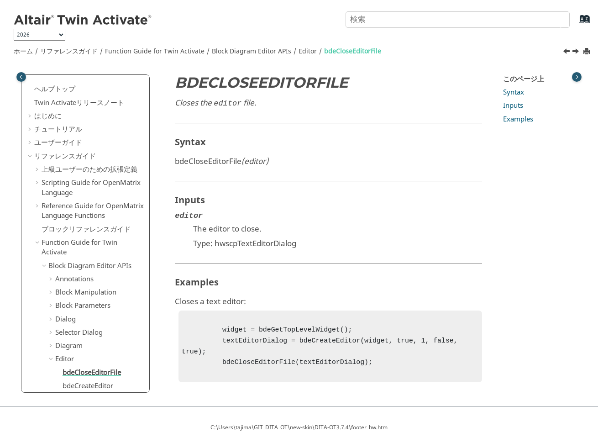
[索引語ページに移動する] (575, 23)
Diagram (69, 174)
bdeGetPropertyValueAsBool (102, 336)
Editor (308, 51)
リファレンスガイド (69, 51)
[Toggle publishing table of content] (21, 77)
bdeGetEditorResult (93, 268)
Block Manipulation (85, 121)
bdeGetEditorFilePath (96, 241)
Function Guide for (155, 51)
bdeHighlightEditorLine (99, 354)
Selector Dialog (79, 161)
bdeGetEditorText (90, 317)
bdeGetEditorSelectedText (103, 304)
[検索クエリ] (458, 19)
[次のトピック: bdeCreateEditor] (576, 52)
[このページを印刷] (587, 52)
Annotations (74, 107)
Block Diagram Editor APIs (251, 51)
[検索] (554, 18)
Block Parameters (82, 134)
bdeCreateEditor (88, 214)
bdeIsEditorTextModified (101, 380)
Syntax (513, 92)
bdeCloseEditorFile (352, 51)
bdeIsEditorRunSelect (96, 367)
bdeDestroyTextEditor (97, 227)
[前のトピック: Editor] (567, 52)
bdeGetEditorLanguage (99, 254)
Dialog (65, 147)
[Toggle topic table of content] (577, 77)
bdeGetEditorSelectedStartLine (102, 286)
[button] (44, 95)
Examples (518, 119)
